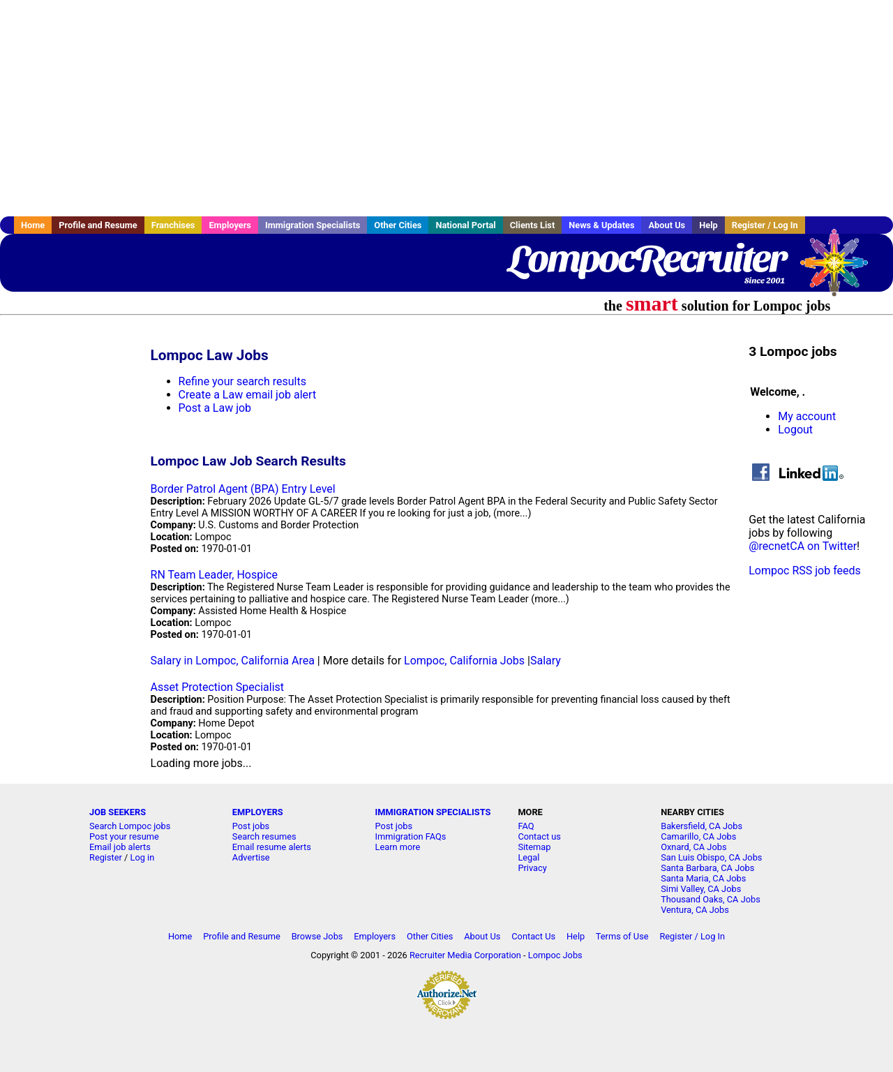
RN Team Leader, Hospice (214, 574)
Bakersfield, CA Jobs (701, 826)
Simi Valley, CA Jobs (701, 889)
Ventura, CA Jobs (695, 909)
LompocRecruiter (647, 258)
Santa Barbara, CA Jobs (707, 868)
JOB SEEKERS (117, 812)
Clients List (532, 225)
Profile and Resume (98, 225)
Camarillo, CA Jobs (698, 836)
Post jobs (250, 826)
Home (33, 225)
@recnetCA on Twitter (803, 546)
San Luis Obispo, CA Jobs (711, 857)
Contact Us (533, 936)
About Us (666, 225)
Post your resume (124, 836)
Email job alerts (120, 847)
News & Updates (601, 225)
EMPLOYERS (257, 812)
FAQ (526, 826)
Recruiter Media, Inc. (840, 269)
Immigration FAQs (410, 836)
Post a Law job (215, 408)
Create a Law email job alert (248, 394)
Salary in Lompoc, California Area (233, 660)
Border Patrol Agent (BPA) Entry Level (243, 489)
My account (807, 416)
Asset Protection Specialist (217, 687)
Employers (230, 225)
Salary (545, 660)
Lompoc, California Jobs (464, 660)
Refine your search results (242, 381)
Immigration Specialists (312, 225)
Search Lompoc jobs (129, 826)
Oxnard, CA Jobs (693, 847)
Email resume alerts (271, 847)
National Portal (465, 225)
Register (105, 857)
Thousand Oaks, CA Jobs (710, 899)
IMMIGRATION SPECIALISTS (433, 812)
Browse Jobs (317, 936)
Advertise (251, 857)
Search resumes (264, 836)
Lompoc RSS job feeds (805, 570)
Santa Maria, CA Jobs (703, 878)
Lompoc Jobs (555, 955)
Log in (142, 857)
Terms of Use (622, 936)
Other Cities (397, 225)
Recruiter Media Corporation (465, 955)
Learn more (398, 847)
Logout (795, 429)
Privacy (532, 868)
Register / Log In (765, 225)
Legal (528, 857)
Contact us (539, 836)
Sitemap (534, 847)
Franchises (173, 225)
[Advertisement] (446, 108)
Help (708, 225)
